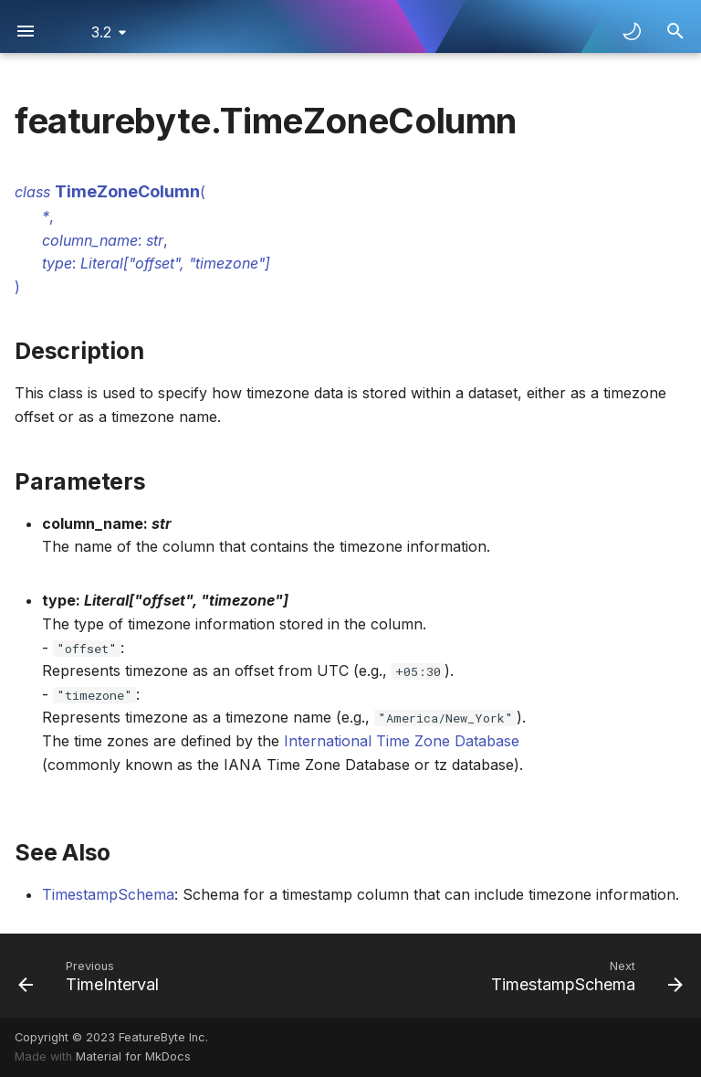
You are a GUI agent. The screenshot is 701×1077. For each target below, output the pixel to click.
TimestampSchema (108, 894)
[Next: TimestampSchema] (583, 975)
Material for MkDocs (133, 1056)
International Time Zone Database (401, 741)
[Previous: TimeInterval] (92, 975)
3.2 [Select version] (101, 32)
